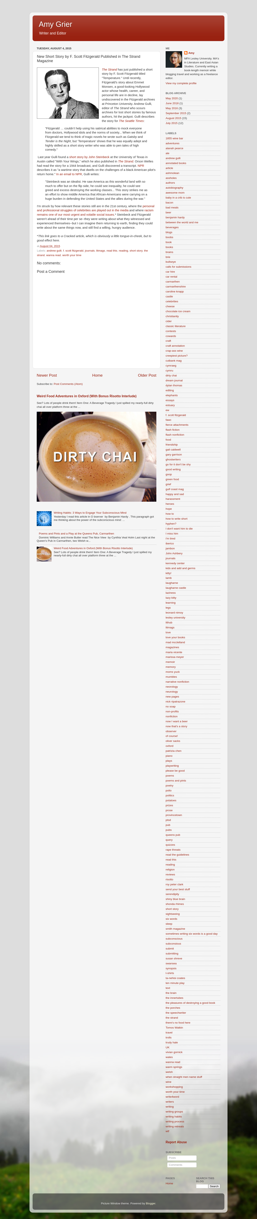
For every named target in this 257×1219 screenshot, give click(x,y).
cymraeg (171, 365)
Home (97, 375)
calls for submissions (178, 266)
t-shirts (170, 973)
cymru (169, 370)
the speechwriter (176, 1012)
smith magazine (175, 928)
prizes (169, 805)
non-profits (172, 711)
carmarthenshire (176, 286)
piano (169, 755)
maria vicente (174, 652)
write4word (172, 1096)
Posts (172, 1157)
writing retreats (175, 1126)
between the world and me (182, 222)
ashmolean (172, 173)
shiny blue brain (175, 899)
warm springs (174, 1067)
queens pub (173, 834)
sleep (169, 923)
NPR (141, 165)
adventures (172, 143)
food (168, 439)
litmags (100, 250)
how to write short (176, 518)
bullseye (171, 261)
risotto (169, 879)
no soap (171, 706)
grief (168, 484)
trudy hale (172, 1042)
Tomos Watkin (174, 1027)
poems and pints (176, 780)
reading (123, 250)
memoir (170, 661)
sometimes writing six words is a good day (192, 933)
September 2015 (176, 113)
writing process (175, 1121)
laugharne (172, 582)
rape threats (173, 849)
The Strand (110, 69)
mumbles (171, 676)
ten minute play (175, 983)
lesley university (175, 617)
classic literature (176, 326)
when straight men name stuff (184, 1076)
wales (169, 1057)
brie (168, 257)
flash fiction (173, 429)
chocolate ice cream (178, 311)
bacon (169, 202)
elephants (172, 395)
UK (168, 1047)
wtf (167, 1131)
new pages (172, 696)
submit (170, 948)
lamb (169, 577)
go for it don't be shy (178, 464)
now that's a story (176, 726)
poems (170, 775)
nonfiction (172, 716)
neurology (172, 691)
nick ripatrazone (175, 701)
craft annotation (175, 345)
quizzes (170, 844)
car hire (170, 271)
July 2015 (172, 123)
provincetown (174, 815)
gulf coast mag (175, 489)
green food (172, 479)
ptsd (168, 820)
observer (171, 731)
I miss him (172, 533)
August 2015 (173, 118)
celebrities (172, 301)
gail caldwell (173, 449)
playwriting (172, 765)
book (169, 242)
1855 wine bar (174, 138)
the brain (171, 992)
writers (170, 1101)
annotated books (176, 163)
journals (90, 250)
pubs (169, 829)
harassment (173, 498)
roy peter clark (174, 884)
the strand (172, 1017)
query (169, 839)
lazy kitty (171, 597)
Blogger (150, 1203)
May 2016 (172, 108)
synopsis (171, 968)
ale (167, 153)
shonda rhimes (175, 904)
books (169, 247)
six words (171, 918)
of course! (172, 736)
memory (171, 666)
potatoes (171, 800)
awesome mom (175, 192)
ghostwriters (173, 459)
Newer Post (47, 375)
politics (170, 795)
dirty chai (171, 375)
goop (169, 474)
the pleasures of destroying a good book (190, 1002)
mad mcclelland (175, 642)
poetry (169, 785)
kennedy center (175, 563)
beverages (172, 227)
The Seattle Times (131, 121)
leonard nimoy (174, 612)
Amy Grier (55, 24)
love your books (175, 637)
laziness (171, 592)
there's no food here (178, 1022)
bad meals (172, 207)
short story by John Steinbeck (89, 157)
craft (168, 340)
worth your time (71, 255)
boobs (169, 237)
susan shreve (174, 958)
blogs (169, 232)
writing (170, 1106)
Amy (191, 52)
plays (169, 760)
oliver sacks (173, 741)
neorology (172, 686)
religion (170, 869)
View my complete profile (181, 83)
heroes (170, 503)
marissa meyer (175, 657)
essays (170, 400)
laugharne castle (176, 587)
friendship (172, 444)
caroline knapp (175, 291)
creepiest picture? (177, 355)
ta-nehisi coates (175, 978)
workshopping (174, 1086)
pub (168, 824)
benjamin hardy (175, 217)
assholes (171, 178)
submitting (172, 953)
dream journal (174, 380)
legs (168, 607)
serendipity (172, 894)
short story (136, 250)
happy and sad (175, 494)
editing (170, 390)
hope (169, 508)
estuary (170, 405)
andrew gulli (54, 250)
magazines (172, 647)
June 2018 (172, 103)
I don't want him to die (179, 528)
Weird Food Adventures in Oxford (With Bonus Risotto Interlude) (87, 396)
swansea (171, 963)
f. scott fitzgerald (73, 250)
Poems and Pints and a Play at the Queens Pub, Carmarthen (76, 533)
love (168, 632)
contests (171, 331)
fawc (168, 419)
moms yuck (173, 671)
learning (171, 602)
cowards (171, 336)
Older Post (147, 375)
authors (170, 182)
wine (168, 1081)
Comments (175, 1164)
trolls (169, 1037)
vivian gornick (174, 1052)
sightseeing (173, 913)
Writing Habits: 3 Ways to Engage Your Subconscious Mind (90, 512)
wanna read (53, 255)
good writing (173, 469)
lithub (169, 622)
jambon (170, 548)
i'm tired (170, 538)
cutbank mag (174, 360)
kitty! (168, 573)
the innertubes (174, 997)
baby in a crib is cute (178, 197)
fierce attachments (177, 424)
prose (169, 810)
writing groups (174, 1111)
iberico (170, 543)
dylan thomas (174, 385)
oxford (169, 745)
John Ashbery (174, 553)
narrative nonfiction (177, 681)
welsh (169, 1072)
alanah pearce (174, 148)
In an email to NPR (69, 174)
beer (168, 212)
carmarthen (173, 281)
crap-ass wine (174, 350)
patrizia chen (174, 750)
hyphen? (171, 523)
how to (170, 513)
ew (167, 410)
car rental (171, 276)
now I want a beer (177, 721)
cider (169, 321)
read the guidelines (177, 854)
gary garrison (174, 454)
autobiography (174, 187)
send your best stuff (178, 889)
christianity (172, 316)
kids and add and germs (180, 568)
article (169, 168)
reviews (170, 874)
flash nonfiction (175, 434)
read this (112, 250)
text (168, 988)
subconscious (174, 938)
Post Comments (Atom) (68, 383)
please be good (175, 770)
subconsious (173, 943)
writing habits (174, 1116)
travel (169, 1032)
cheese (170, 306)
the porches (173, 1007)
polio (169, 790)
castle (169, 296)
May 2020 (172, 98)
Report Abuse (176, 1142)
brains (169, 252)
